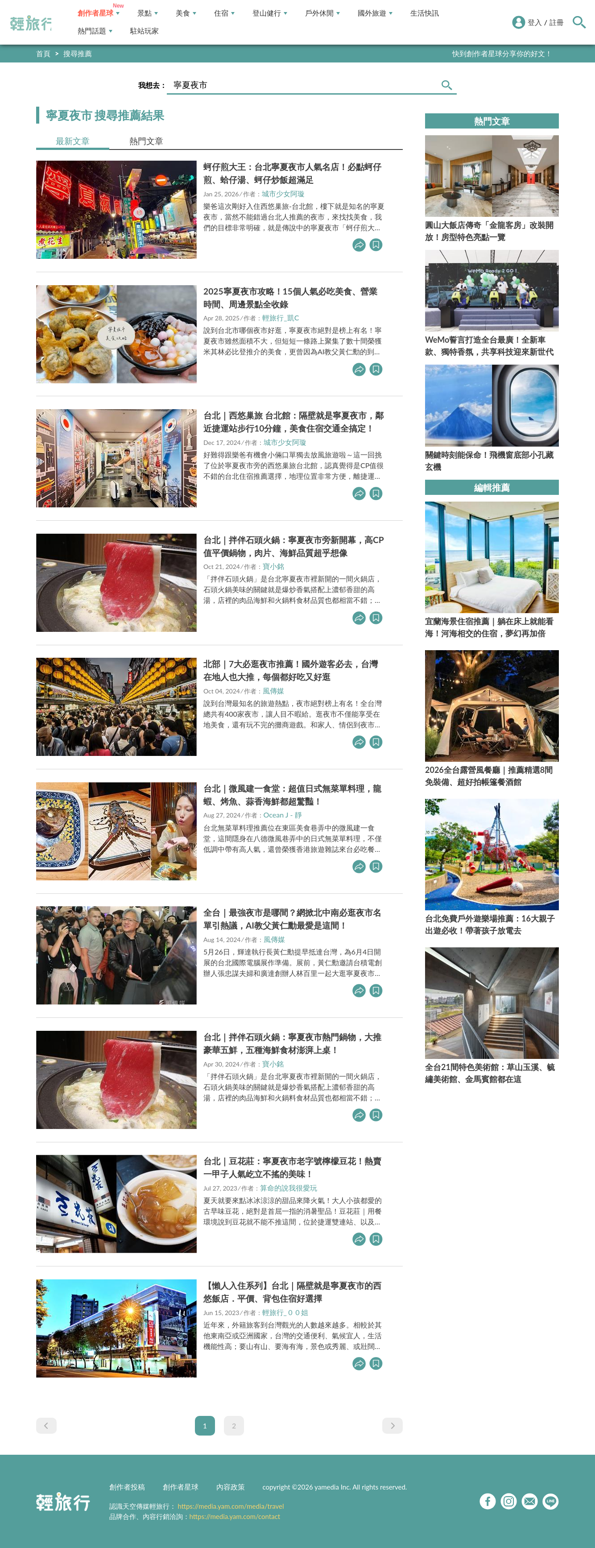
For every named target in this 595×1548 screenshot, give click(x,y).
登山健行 (269, 13)
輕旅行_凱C (280, 317)
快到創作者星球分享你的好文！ (502, 53)
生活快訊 (424, 13)
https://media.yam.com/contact (235, 1516)
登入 (535, 22)
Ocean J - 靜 (283, 814)
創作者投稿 (127, 1486)
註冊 (557, 22)
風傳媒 (273, 690)
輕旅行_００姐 (285, 1312)
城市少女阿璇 (283, 193)
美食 (186, 13)
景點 (147, 13)
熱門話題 (95, 31)
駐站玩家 (144, 31)
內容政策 (230, 1486)
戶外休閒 (322, 13)
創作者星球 (99, 13)
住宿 (224, 13)
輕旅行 (32, 23)
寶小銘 (273, 566)
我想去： (152, 85)
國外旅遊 (375, 13)
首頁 (43, 53)
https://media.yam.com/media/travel (231, 1506)
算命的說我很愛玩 (288, 1187)
